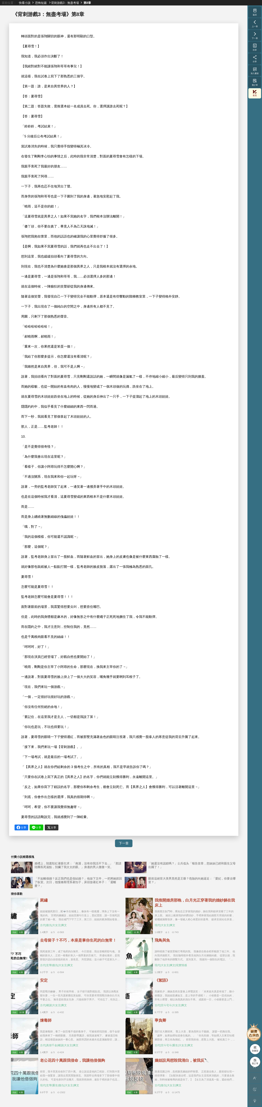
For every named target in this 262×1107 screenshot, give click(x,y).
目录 (255, 47)
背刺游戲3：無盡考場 (65, 2)
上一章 (255, 23)
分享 (255, 59)
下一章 (124, 843)
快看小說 (25, 2)
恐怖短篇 (41, 2)
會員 (255, 93)
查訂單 (255, 82)
